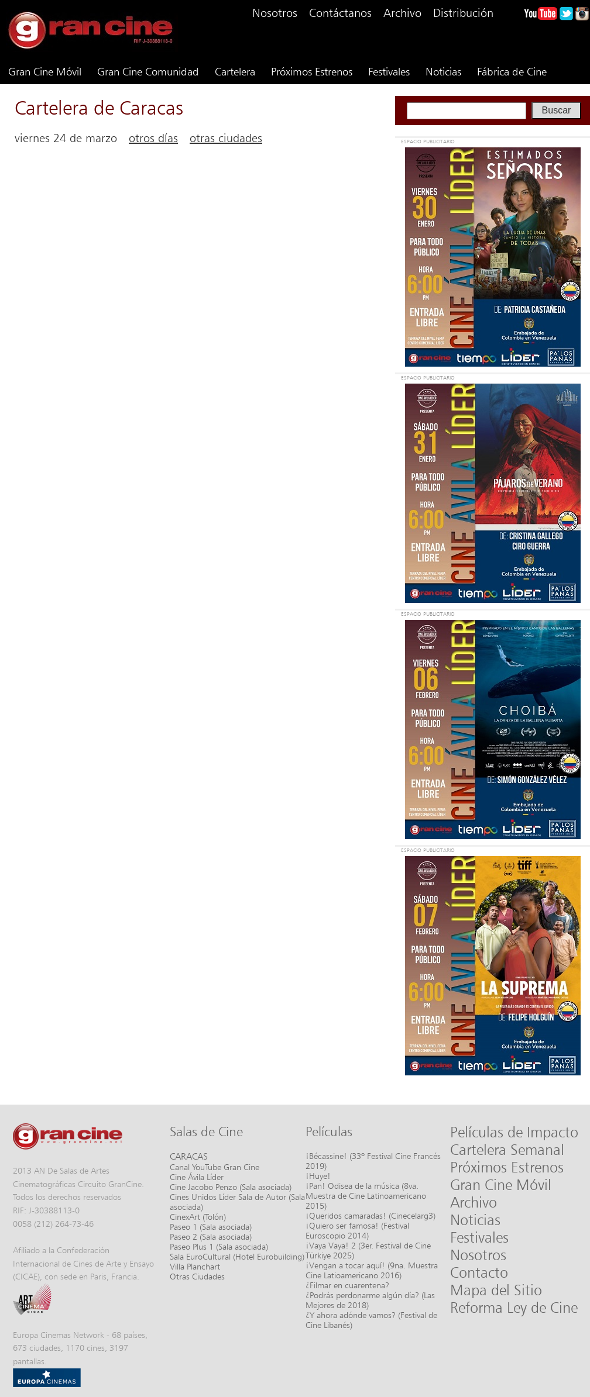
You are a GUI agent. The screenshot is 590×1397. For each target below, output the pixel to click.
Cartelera (235, 71)
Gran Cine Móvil (44, 71)
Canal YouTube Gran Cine (214, 1167)
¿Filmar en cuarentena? (347, 1285)
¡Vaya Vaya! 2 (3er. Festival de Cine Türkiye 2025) (368, 1250)
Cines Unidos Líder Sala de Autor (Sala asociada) (237, 1202)
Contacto (479, 1272)
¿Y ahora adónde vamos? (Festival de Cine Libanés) (371, 1320)
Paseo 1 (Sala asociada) (211, 1227)
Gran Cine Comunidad (148, 71)
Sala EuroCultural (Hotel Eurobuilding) (237, 1256)
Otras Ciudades (197, 1276)
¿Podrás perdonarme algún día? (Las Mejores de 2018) (370, 1300)
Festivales (389, 71)
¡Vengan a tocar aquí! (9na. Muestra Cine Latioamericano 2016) (372, 1270)
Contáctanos (340, 13)
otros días (153, 138)
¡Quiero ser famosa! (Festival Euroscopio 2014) (357, 1230)
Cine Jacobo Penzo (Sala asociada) (230, 1187)
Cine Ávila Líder (197, 1177)
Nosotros (274, 13)
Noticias (443, 71)
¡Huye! (318, 1176)
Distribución (463, 13)
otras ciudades (226, 138)
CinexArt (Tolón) (198, 1217)
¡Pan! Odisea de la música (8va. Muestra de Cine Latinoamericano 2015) (366, 1195)
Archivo (402, 13)
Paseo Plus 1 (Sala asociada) (219, 1246)
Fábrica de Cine (512, 71)
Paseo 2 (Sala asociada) (211, 1236)
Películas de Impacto (514, 1132)
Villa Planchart (195, 1266)
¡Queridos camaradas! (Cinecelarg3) (370, 1215)
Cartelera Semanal (507, 1149)
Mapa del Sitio (496, 1290)
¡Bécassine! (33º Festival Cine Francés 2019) (373, 1161)
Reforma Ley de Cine (514, 1307)
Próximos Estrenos (311, 71)
